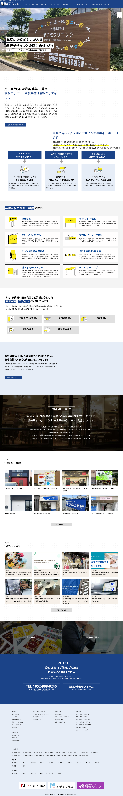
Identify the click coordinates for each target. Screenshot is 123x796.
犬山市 (51, 762)
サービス (14, 717)
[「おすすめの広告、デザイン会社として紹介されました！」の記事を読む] (104, 591)
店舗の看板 (58, 711)
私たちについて (34, 4)
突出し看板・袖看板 (82, 717)
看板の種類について (17, 719)
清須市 (79, 762)
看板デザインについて (18, 722)
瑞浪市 (60, 773)
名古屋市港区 (16, 755)
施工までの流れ (56, 4)
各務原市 (33, 773)
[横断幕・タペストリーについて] (32, 271)
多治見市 (15, 773)
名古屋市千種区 (72, 752)
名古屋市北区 (16, 752)
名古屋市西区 (38, 752)
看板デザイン (45, 4)
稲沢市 (14, 766)
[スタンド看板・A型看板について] (32, 255)
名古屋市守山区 (61, 752)
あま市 (88, 762)
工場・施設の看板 (60, 722)
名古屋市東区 (27, 752)
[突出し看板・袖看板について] (32, 239)
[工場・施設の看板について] (61, 330)
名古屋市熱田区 (72, 755)
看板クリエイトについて (15, 125)
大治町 (97, 762)
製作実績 (66, 4)
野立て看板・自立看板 (82, 714)
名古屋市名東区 (83, 752)
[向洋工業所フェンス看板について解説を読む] (75, 506)
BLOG (72, 4)
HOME (25, 4)
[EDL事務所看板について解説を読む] (18, 506)
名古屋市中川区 (61, 755)
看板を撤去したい (38, 717)
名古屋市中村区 (50, 755)
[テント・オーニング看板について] (90, 271)
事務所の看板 (58, 714)
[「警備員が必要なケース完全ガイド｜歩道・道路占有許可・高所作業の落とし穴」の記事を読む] (47, 564)
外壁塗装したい (37, 719)
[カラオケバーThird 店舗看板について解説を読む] (18, 481)
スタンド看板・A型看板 (83, 722)
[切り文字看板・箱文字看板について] (90, 255)
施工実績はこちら (62, 524)
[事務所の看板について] (24, 330)
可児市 (51, 773)
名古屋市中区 (49, 752)
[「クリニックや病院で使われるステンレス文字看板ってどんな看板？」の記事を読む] (47, 591)
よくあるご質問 (90, 4)
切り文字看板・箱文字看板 (84, 724)
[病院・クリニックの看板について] (24, 319)
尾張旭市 (33, 762)
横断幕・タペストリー (82, 727)
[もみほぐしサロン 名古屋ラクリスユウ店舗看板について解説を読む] (75, 481)
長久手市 (61, 762)
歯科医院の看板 (59, 719)
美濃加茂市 (43, 773)
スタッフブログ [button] (61, 610)
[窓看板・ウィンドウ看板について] (90, 239)
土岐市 (23, 773)
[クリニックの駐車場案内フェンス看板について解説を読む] (47, 481)
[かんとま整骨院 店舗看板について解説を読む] (47, 506)
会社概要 (99, 4)
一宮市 (23, 766)
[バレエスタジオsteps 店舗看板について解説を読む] (104, 506)
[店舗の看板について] (97, 319)
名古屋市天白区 (39, 755)
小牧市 (23, 762)
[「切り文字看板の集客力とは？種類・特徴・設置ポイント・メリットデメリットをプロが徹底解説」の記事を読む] (75, 591)
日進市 (70, 762)
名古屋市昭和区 (28, 755)
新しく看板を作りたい (39, 711)
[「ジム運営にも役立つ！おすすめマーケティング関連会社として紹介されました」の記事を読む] (18, 564)
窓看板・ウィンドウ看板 (83, 719)
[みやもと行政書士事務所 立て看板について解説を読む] (104, 481)
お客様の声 (79, 4)
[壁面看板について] (32, 223)
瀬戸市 (42, 762)
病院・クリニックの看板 (62, 717)
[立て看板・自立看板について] (90, 223)
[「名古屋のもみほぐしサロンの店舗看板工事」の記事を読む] (75, 564)
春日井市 (15, 762)
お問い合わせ (108, 4)
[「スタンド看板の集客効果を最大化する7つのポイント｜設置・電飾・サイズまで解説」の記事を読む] (18, 591)
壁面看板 (78, 711)
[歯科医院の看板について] (61, 319)
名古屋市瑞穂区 (83, 755)
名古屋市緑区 (94, 752)
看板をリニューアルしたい (41, 714)
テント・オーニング (82, 730)
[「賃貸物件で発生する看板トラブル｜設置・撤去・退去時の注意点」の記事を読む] (104, 564)
